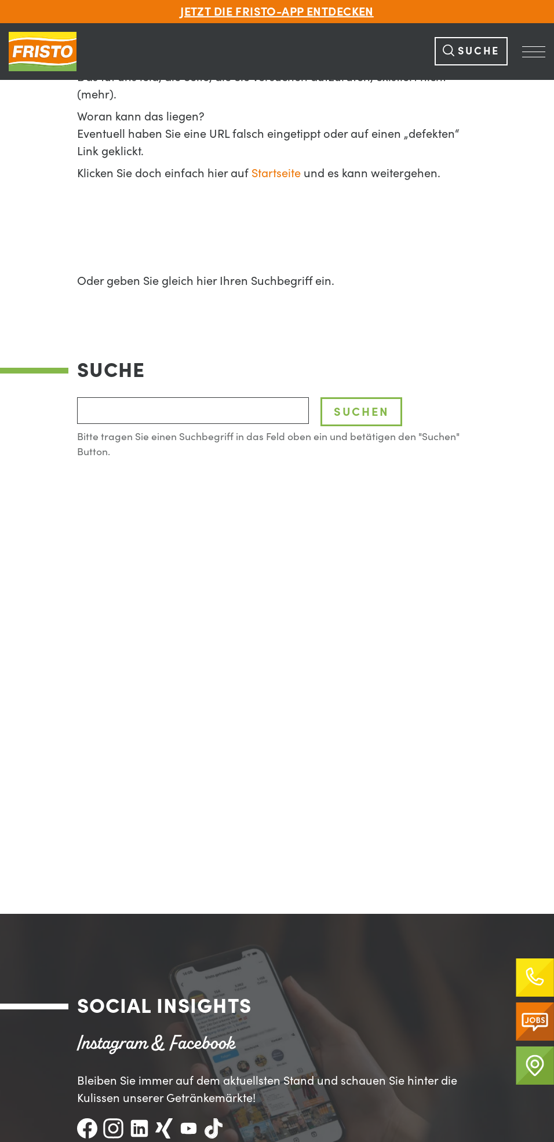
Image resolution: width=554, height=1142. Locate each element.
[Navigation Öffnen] (533, 51)
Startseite (276, 173)
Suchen (361, 411)
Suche (471, 50)
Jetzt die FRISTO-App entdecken (277, 11)
